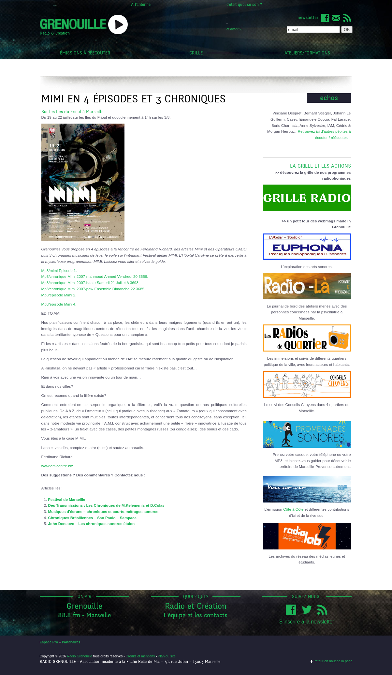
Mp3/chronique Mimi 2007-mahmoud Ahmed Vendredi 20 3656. (94, 276)
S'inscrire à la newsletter (306, 621)
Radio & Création (55, 33)
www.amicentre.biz (57, 466)
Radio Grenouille (79, 656)
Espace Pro (49, 642)
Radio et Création (195, 606)
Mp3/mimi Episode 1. (59, 270)
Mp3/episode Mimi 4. (59, 304)
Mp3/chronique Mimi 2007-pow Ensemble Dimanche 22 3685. (93, 289)
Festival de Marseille (66, 499)
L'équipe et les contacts (195, 615)
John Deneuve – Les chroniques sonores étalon (91, 523)
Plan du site (166, 656)
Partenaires (71, 642)
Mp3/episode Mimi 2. (59, 295)
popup (118, 24)
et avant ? (233, 29)
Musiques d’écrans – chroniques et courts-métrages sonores (103, 511)
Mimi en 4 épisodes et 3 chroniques (133, 99)
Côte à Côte (293, 509)
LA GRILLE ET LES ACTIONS (307, 163)
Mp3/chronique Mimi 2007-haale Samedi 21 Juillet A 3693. (90, 282)
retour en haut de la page (333, 661)
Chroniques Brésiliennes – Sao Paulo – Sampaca (92, 518)
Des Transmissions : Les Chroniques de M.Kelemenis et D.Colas (106, 505)
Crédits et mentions (140, 656)
